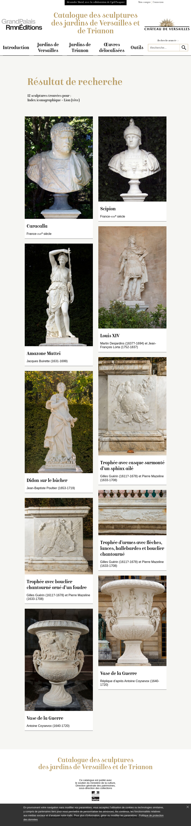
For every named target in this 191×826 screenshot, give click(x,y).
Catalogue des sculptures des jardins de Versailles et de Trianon (95, 23)
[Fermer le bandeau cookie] (187, 807)
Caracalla (37, 226)
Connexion (158, 2)
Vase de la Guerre (45, 718)
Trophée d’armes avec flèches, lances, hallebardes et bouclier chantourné (132, 549)
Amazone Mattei (44, 353)
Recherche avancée (168, 41)
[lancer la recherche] (184, 47)
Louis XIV (110, 336)
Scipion (108, 209)
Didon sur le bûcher (47, 480)
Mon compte (144, 2)
